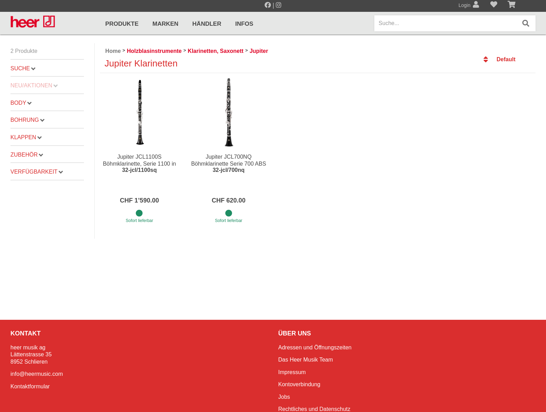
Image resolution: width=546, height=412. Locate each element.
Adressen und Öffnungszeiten (315, 347)
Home (112, 51)
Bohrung (27, 120)
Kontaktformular (30, 386)
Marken (166, 24)
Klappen (26, 137)
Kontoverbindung (299, 384)
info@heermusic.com (36, 374)
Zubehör (26, 155)
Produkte (121, 24)
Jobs (284, 397)
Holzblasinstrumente (154, 51)
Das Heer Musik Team (305, 360)
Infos (244, 24)
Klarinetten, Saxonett (215, 51)
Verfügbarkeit (36, 172)
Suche (23, 68)
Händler (206, 24)
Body (21, 103)
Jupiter (259, 51)
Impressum (292, 372)
